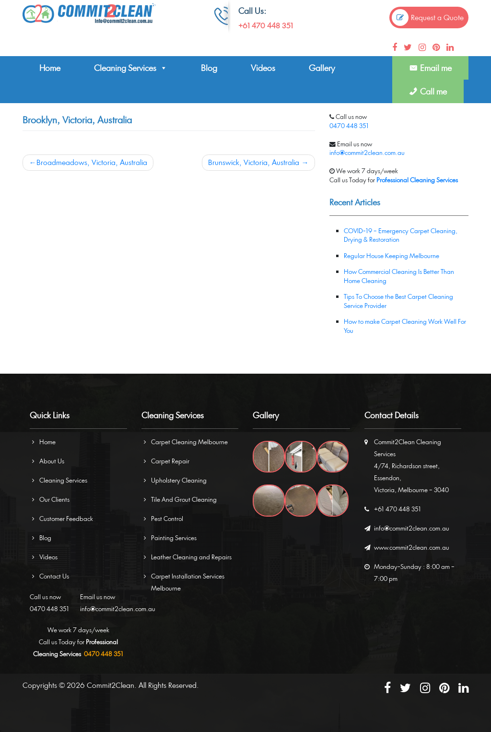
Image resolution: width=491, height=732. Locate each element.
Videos (263, 67)
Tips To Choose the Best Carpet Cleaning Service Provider (398, 301)
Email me (436, 67)
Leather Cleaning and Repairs (191, 557)
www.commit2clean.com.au (411, 547)
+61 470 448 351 (265, 26)
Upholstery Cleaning (179, 480)
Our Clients (54, 499)
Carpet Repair (170, 461)
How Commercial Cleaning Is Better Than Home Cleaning (399, 276)
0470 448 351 (349, 125)
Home (49, 67)
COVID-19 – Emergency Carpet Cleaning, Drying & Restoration (400, 235)
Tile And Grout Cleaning (184, 499)
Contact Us (54, 576)
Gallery (322, 67)
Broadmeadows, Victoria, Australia (91, 162)
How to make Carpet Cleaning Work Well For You (405, 326)
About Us (51, 461)
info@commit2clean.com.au (367, 152)
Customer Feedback (66, 518)
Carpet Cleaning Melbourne (189, 441)
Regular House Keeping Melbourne (391, 255)
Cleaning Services (130, 67)
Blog (209, 67)
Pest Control (167, 518)
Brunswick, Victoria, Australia (253, 162)
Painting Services (174, 537)
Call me (433, 91)
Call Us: (252, 10)
